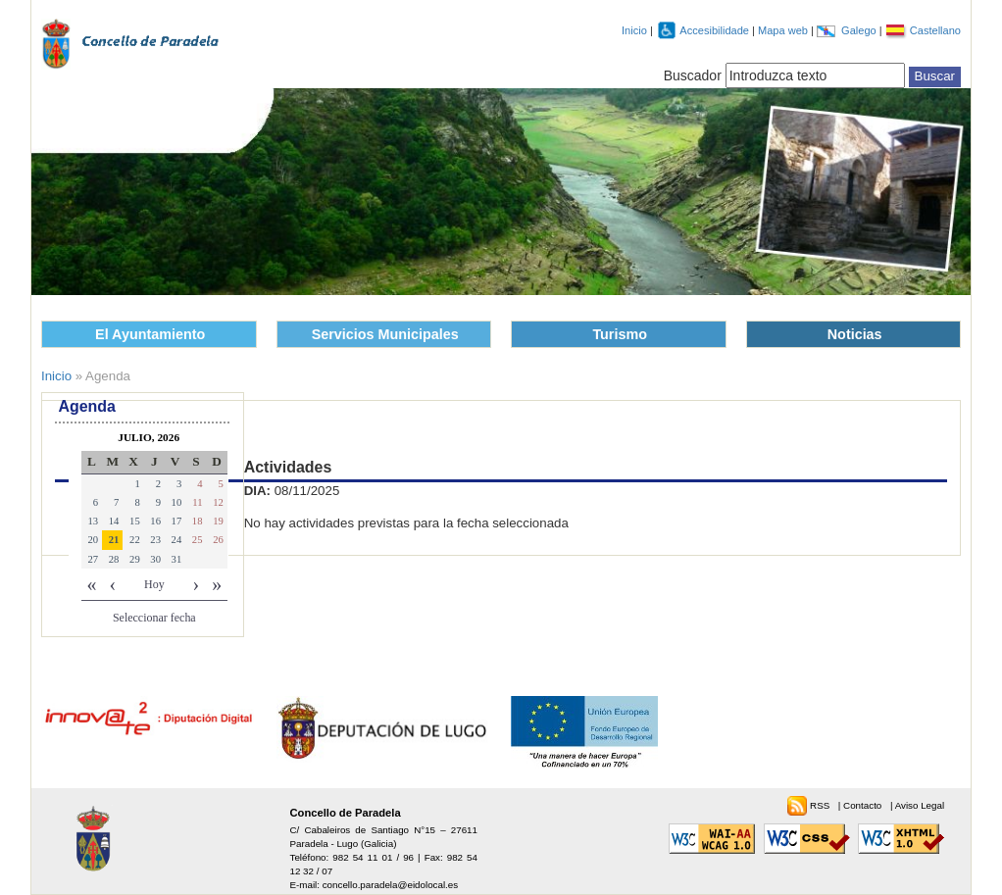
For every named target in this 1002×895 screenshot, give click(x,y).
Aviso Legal (919, 805)
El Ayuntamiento (150, 334)
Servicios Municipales (385, 334)
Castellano (935, 30)
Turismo (619, 334)
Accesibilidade (715, 30)
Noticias (854, 334)
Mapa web (784, 30)
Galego (860, 30)
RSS (821, 805)
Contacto (863, 805)
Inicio (634, 30)
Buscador (693, 75)
